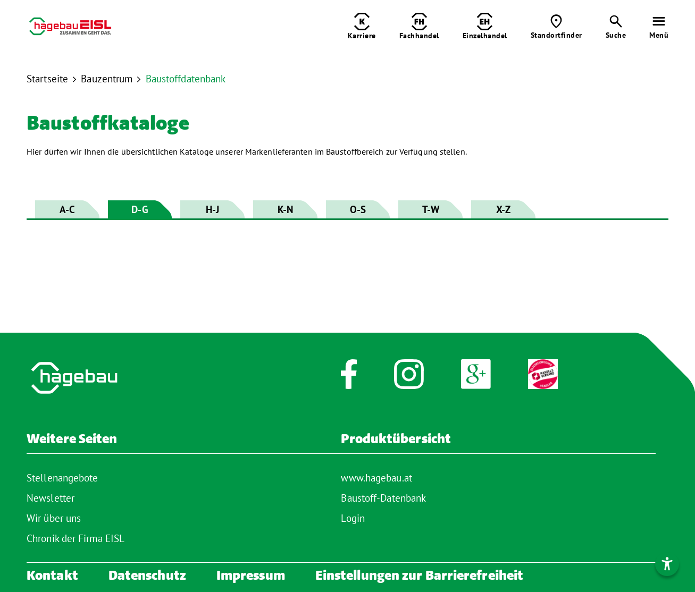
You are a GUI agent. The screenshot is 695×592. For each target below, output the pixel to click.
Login (353, 518)
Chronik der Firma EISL (75, 538)
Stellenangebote (62, 477)
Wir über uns (54, 518)
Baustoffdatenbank (186, 78)
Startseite (47, 78)
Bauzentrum (106, 78)
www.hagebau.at (376, 477)
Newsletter (50, 498)
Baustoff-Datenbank (383, 498)
